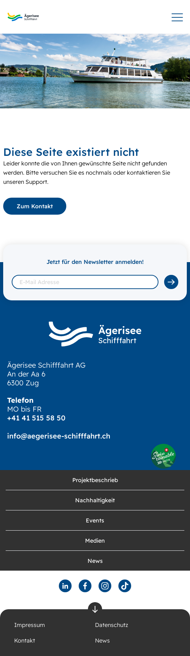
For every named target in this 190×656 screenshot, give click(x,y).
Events (95, 520)
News (95, 560)
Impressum (29, 624)
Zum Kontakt (35, 206)
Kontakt (24, 640)
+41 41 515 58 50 (36, 417)
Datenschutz (111, 624)
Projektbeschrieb (95, 479)
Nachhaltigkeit (95, 500)
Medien (95, 540)
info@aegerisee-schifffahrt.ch (58, 435)
